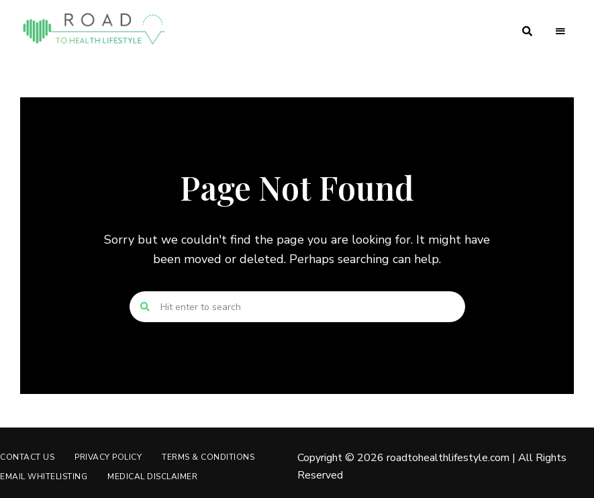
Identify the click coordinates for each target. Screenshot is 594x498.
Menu (560, 31)
